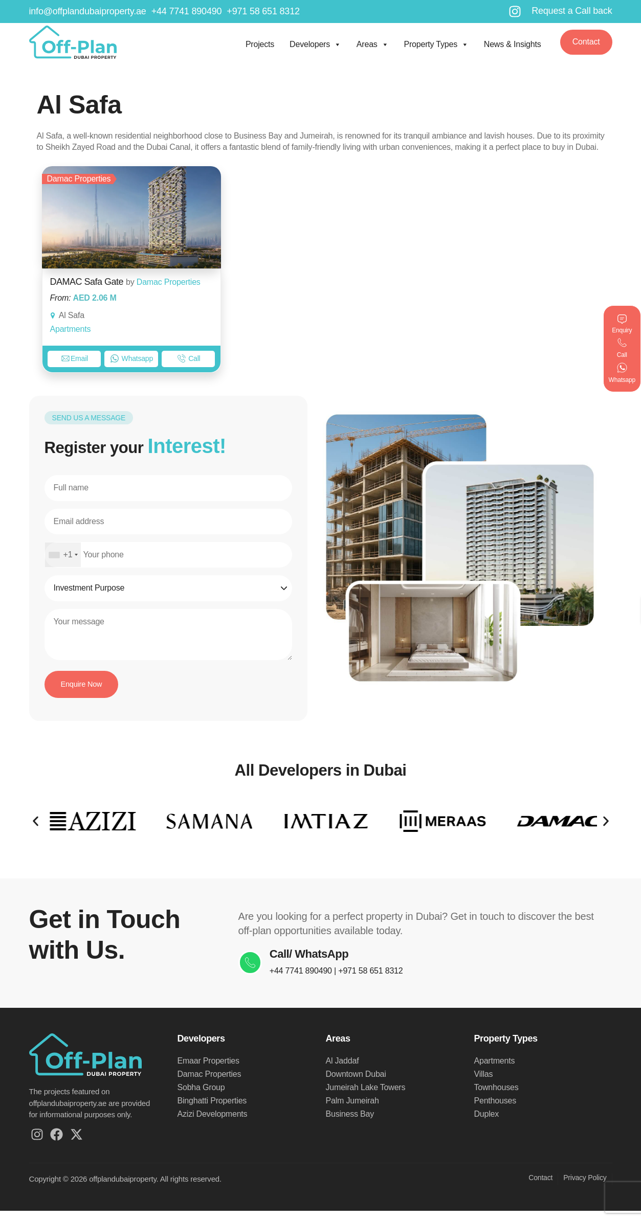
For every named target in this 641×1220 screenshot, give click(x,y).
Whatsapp (131, 358)
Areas (373, 43)
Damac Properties (169, 282)
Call (189, 358)
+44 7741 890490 (313, 980)
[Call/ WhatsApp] (256, 972)
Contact (540, 1187)
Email (74, 358)
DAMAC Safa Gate (87, 282)
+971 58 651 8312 (382, 980)
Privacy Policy (584, 1187)
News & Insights (512, 44)
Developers (315, 43)
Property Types (436, 43)
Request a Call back (572, 11)
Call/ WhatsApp (321, 963)
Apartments (70, 329)
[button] (35, 827)
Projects (260, 44)
